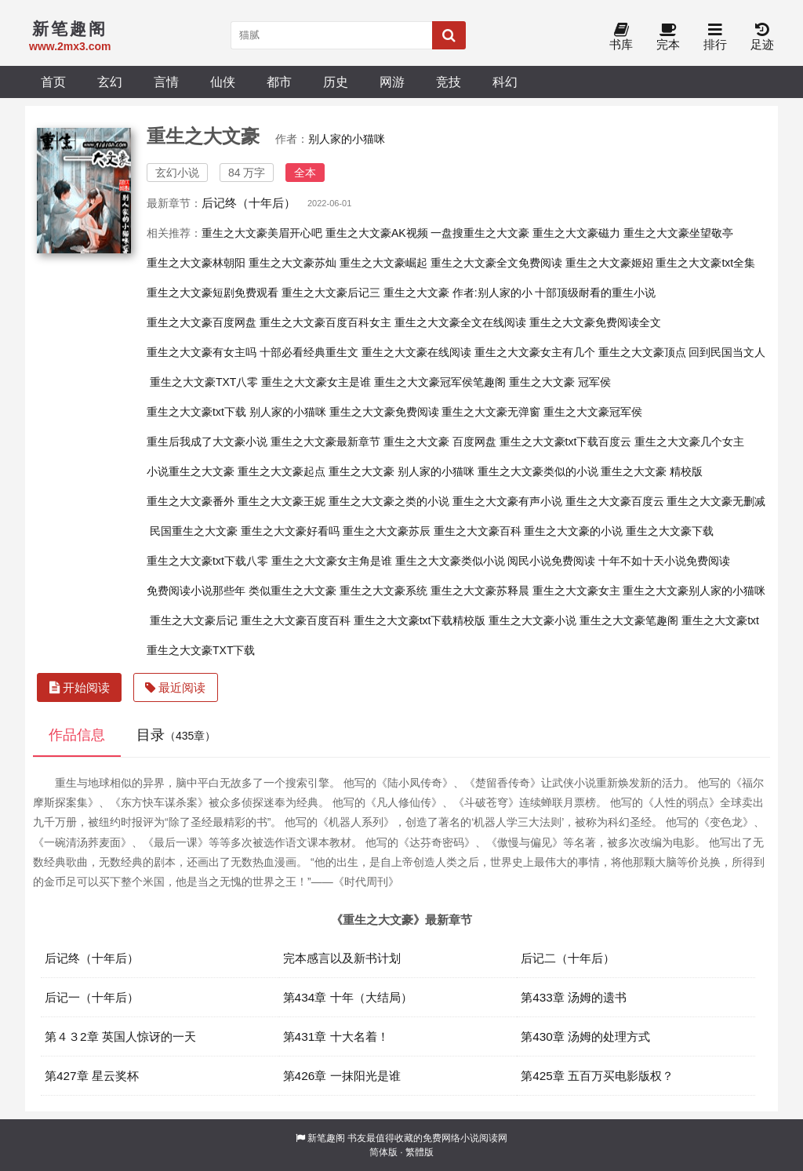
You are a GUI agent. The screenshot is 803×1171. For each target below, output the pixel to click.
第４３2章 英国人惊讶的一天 (120, 1036)
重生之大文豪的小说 (573, 531)
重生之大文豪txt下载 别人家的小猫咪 (236, 411)
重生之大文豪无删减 (716, 501)
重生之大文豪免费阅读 (384, 411)
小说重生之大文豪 (190, 471)
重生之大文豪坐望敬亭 (678, 233)
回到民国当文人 (727, 352)
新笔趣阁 (326, 1138)
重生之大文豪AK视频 (376, 233)
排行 (715, 37)
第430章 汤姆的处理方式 (585, 1036)
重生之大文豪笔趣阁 (629, 620)
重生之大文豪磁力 (576, 233)
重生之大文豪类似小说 (450, 561)
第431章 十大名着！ (336, 1036)
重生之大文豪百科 (477, 531)
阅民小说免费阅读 (551, 561)
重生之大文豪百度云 (614, 501)
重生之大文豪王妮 (281, 501)
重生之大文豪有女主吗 (201, 352)
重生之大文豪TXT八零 (204, 382)
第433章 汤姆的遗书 (574, 997)
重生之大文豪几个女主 (689, 441)
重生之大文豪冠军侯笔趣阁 (440, 382)
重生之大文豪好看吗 (290, 531)
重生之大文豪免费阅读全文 (595, 322)
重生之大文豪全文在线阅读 (460, 322)
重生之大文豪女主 (576, 590)
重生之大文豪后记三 (331, 292)
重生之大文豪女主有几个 (534, 352)
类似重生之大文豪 (292, 590)
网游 (392, 82)
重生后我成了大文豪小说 (207, 441)
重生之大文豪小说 (532, 620)
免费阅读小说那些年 (196, 590)
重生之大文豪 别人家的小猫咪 (401, 471)
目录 (176, 735)
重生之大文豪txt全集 (705, 262)
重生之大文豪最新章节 (325, 441)
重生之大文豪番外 (190, 501)
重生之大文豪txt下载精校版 (420, 620)
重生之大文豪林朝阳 (196, 262)
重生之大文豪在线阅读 (416, 352)
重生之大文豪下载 (670, 531)
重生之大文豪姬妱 (609, 262)
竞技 (448, 82)
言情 (166, 82)
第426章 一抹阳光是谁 (342, 1075)
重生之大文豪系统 (383, 590)
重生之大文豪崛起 (383, 262)
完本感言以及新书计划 (342, 958)
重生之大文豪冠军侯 (592, 411)
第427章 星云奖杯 (92, 1075)
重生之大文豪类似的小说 (538, 471)
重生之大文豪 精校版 (652, 471)
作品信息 (77, 735)
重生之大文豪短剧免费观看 (212, 292)
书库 (621, 37)
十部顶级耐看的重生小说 (595, 292)
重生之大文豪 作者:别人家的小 (457, 292)
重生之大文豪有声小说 (507, 501)
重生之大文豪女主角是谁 (331, 561)
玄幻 (109, 82)
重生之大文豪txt (720, 620)
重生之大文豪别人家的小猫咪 (694, 590)
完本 (668, 37)
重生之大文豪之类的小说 (389, 501)
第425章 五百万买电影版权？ (597, 1075)
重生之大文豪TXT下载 (201, 650)
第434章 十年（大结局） (347, 997)
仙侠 (222, 82)
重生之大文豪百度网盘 (201, 322)
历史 (335, 82)
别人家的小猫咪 (346, 139)
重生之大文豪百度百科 (296, 620)
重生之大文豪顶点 (642, 352)
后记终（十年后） (249, 202)
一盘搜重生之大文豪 (480, 233)
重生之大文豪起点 (281, 471)
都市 (279, 82)
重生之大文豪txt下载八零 (207, 561)
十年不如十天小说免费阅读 (664, 561)
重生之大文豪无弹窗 (490, 411)
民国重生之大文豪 (194, 531)
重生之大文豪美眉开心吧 (262, 233)
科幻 (505, 82)
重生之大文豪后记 (194, 620)
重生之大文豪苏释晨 (480, 590)
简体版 (383, 1152)
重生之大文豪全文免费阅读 (496, 262)
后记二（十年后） (568, 958)
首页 (53, 82)
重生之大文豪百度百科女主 (325, 322)
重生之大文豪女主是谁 (316, 382)
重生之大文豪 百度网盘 (439, 441)
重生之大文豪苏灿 (292, 262)
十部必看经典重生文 (309, 352)
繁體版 (419, 1152)
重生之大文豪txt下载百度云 (566, 441)
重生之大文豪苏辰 (387, 531)
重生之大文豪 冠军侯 (560, 382)
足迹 (762, 37)
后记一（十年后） (92, 997)
